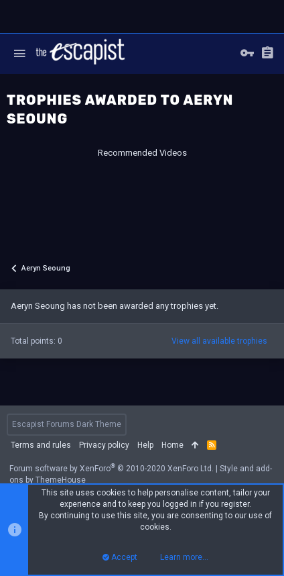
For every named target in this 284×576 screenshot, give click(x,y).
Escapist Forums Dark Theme (66, 424)
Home (172, 445)
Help (145, 445)
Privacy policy (104, 445)
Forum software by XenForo (111, 468)
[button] (19, 53)
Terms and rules (41, 445)
